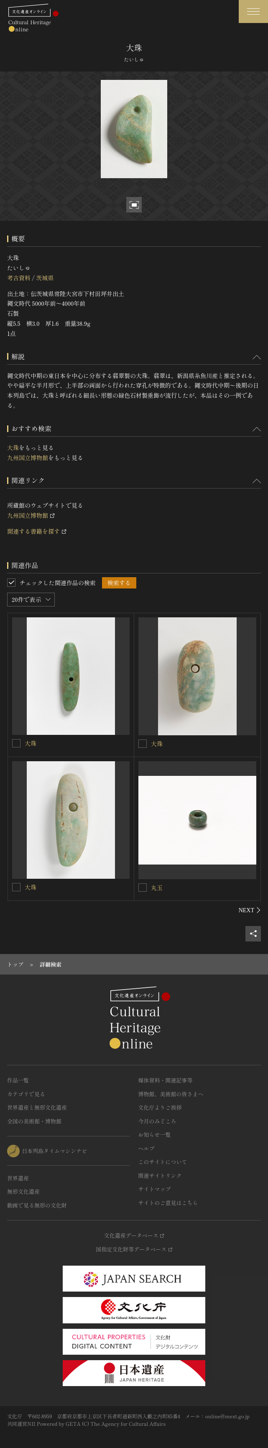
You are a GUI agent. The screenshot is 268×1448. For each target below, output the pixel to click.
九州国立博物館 (27, 457)
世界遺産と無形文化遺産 (37, 1107)
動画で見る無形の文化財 (37, 1205)
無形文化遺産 (23, 1191)
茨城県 (45, 278)
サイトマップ (154, 1189)
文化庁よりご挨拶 (160, 1107)
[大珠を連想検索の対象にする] (16, 743)
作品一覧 (18, 1080)
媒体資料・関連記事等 (165, 1080)
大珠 (13, 447)
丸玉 (157, 887)
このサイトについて (162, 1162)
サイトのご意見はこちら (168, 1203)
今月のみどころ (157, 1121)
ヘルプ (146, 1148)
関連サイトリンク (160, 1175)
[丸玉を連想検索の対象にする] (142, 887)
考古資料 (19, 278)
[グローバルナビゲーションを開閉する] (253, 11)
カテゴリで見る (26, 1094)
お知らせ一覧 (154, 1134)
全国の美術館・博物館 (34, 1121)
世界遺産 (18, 1178)
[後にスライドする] (250, 910)
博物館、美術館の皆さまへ (171, 1094)
